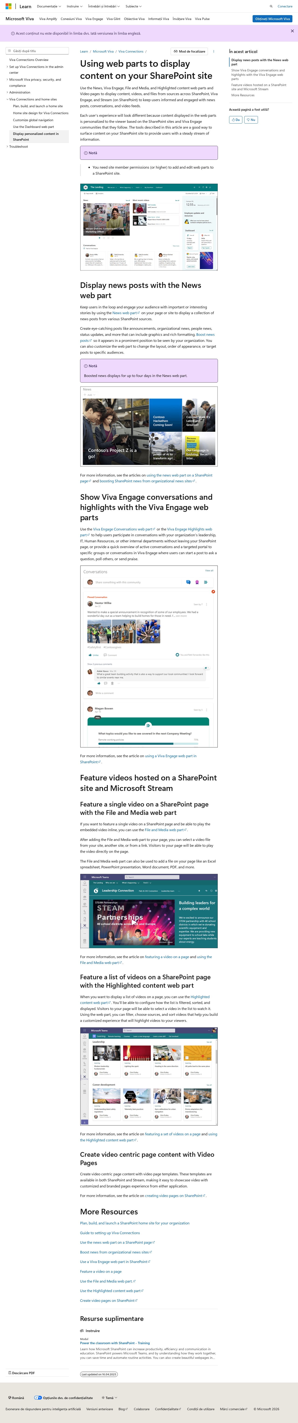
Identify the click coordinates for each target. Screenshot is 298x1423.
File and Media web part (164, 829)
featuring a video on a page (167, 956)
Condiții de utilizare (200, 1409)
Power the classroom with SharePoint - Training (115, 1343)
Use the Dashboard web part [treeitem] (33, 126)
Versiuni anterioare (99, 1409)
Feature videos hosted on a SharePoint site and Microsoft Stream (258, 87)
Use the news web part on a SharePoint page (116, 1242)
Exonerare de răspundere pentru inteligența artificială (43, 1409)
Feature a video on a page (101, 1271)
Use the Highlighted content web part (110, 1290)
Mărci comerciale (232, 1409)
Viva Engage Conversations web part (122, 529)
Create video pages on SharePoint (107, 1300)
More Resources (242, 95)
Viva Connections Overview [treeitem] (28, 59)
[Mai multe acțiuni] (214, 51)
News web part (124, 312)
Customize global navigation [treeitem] (33, 120)
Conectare (285, 6)
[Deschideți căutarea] (271, 6)
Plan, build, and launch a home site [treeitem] (38, 106)
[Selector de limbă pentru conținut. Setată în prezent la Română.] (16, 1397)
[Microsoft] (9, 6)
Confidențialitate (166, 1409)
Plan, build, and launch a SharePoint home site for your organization (135, 1222)
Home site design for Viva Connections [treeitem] (40, 113)
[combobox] (37, 51)
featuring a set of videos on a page (172, 1133)
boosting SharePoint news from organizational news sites (146, 480)
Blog (122, 1409)
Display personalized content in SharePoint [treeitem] (36, 136)
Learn (84, 51)
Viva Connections (131, 51)
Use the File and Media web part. (106, 1281)
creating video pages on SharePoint (173, 1195)
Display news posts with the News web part (259, 62)
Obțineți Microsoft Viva (272, 19)
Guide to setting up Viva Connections (110, 1232)
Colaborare (141, 1409)
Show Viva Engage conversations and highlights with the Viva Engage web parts (258, 74)
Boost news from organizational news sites (114, 1252)
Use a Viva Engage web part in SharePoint (113, 1261)
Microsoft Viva (103, 51)
